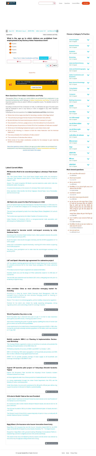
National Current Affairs (51, 284)
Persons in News (52, 420)
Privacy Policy (73, 453)
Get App (86, 3)
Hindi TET (11, 31)
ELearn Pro (32, 72)
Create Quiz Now (36, 87)
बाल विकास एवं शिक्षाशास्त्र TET (55, 31)
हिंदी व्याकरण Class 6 (21, 31)
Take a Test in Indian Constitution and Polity (25, 58)
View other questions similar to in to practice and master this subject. (32, 148)
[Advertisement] (48, 11)
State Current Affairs (51, 391)
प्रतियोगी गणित (31, 31)
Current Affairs (76, 3)
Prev (19, 61)
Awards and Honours (51, 197)
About (67, 453)
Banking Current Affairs (51, 256)
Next (45, 61)
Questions (67, 3)
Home (60, 3)
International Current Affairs (50, 335)
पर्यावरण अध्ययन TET (41, 31)
